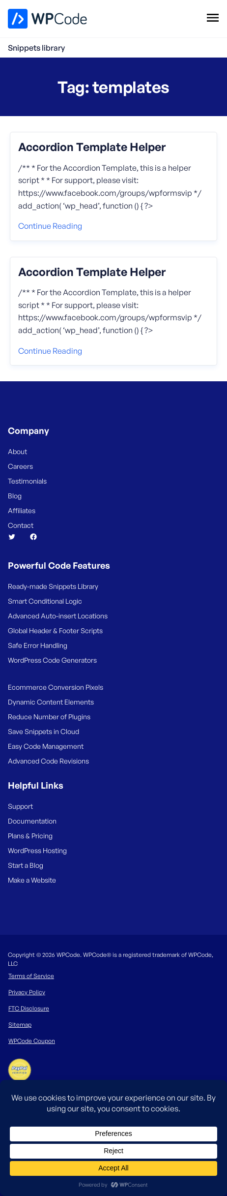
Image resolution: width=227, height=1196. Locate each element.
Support (20, 806)
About (17, 451)
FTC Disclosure (28, 1008)
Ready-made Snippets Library (53, 586)
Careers (20, 466)
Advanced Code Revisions (48, 761)
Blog (15, 495)
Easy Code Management (46, 746)
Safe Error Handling (37, 645)
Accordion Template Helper (92, 147)
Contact (20, 525)
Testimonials (27, 481)
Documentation (32, 821)
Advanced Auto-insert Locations (58, 616)
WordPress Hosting (37, 850)
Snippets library (36, 48)
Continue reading (50, 226)
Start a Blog (25, 865)
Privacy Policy (26, 992)
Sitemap (19, 1024)
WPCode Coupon (31, 1040)
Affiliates (21, 510)
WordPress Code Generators (52, 660)
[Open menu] (212, 17)
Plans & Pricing (30, 835)
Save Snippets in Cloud (43, 731)
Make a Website (32, 880)
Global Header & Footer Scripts (55, 630)
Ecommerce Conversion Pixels (55, 687)
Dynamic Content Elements (51, 702)
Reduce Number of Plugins (49, 716)
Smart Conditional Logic (45, 601)
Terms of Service (31, 976)
